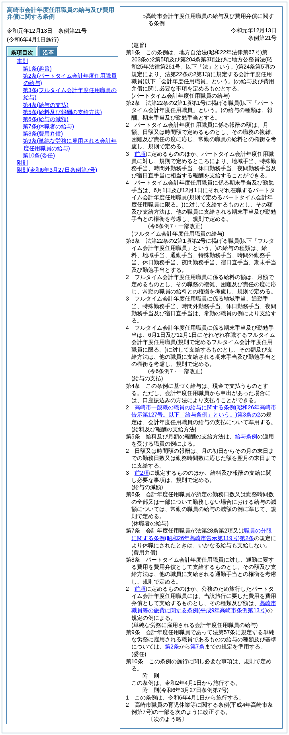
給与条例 (246, 436)
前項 (140, 154)
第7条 (197, 646)
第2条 (172, 646)
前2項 (142, 473)
